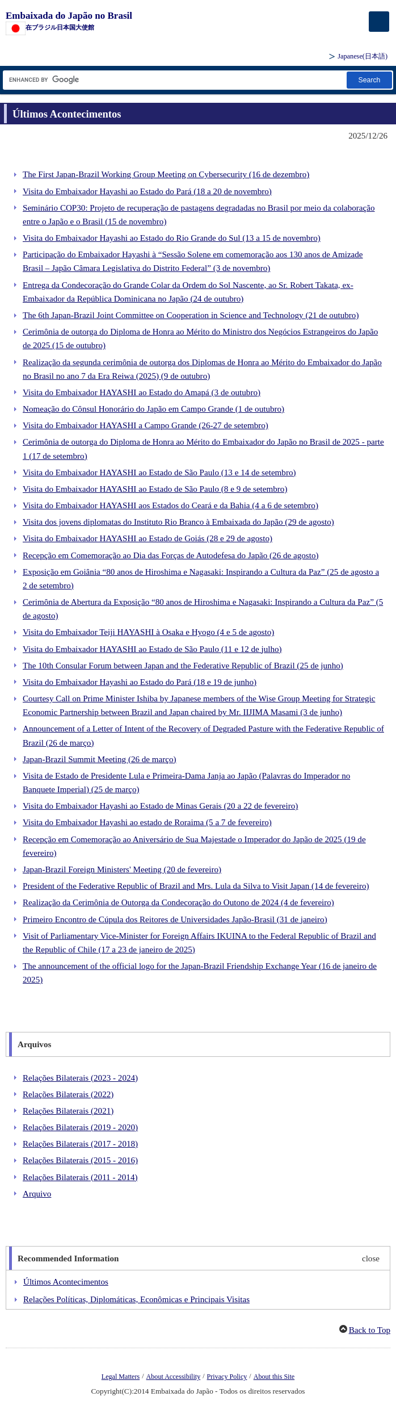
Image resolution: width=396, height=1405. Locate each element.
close (371, 1258)
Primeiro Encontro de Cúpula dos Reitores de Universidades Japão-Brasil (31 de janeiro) (175, 919)
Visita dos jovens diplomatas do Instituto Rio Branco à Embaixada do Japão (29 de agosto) (178, 521)
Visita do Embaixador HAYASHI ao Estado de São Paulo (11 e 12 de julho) (152, 649)
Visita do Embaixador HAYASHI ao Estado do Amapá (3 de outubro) (141, 392)
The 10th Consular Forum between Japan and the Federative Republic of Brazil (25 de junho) (183, 665)
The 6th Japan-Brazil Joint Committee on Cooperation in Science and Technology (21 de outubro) (191, 315)
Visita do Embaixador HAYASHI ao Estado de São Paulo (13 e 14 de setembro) (159, 472)
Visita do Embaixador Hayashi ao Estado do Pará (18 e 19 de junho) (139, 682)
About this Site (274, 1377)
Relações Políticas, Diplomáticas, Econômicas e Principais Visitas (136, 1299)
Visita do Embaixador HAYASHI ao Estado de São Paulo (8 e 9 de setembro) (155, 489)
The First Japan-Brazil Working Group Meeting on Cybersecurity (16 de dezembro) (166, 174)
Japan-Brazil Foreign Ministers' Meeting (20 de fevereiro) (122, 869)
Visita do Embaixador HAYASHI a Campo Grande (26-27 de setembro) (145, 425)
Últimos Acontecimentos (65, 1281)
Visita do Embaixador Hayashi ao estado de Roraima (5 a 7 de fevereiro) (147, 822)
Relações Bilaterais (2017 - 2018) (80, 1143)
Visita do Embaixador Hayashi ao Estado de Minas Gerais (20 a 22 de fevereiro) (160, 805)
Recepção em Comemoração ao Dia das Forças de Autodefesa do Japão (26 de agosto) (171, 555)
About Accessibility (173, 1377)
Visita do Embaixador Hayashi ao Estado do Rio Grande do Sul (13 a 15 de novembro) (172, 237)
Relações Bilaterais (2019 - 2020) (80, 1127)
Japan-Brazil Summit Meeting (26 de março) (99, 759)
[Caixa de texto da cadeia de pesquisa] (174, 80)
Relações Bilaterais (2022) (68, 1094)
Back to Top (369, 1330)
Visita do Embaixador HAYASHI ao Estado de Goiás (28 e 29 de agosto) (147, 538)
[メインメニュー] (379, 21)
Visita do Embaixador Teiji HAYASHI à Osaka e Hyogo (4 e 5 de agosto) (148, 632)
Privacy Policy (227, 1377)
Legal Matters (121, 1377)
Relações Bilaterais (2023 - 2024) (80, 1077)
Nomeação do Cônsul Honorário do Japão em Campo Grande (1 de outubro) (153, 408)
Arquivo (37, 1193)
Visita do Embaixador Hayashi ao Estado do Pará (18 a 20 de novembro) (147, 191)
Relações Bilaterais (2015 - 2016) (80, 1160)
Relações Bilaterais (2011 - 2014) (80, 1177)
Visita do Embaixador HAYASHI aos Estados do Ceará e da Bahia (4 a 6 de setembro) (170, 505)
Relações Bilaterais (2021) (68, 1110)
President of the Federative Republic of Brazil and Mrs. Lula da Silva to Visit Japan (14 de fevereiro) (196, 885)
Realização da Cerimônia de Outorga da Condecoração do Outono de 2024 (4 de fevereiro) (178, 902)
